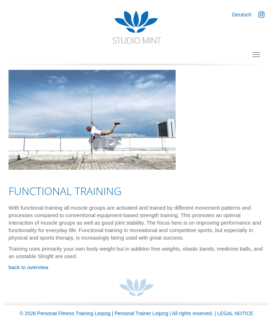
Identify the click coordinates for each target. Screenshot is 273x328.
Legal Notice (235, 313)
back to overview (28, 267)
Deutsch (242, 14)
